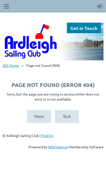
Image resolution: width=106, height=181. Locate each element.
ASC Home (11, 65)
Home (39, 116)
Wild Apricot (58, 147)
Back (67, 116)
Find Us (47, 135)
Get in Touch (83, 28)
